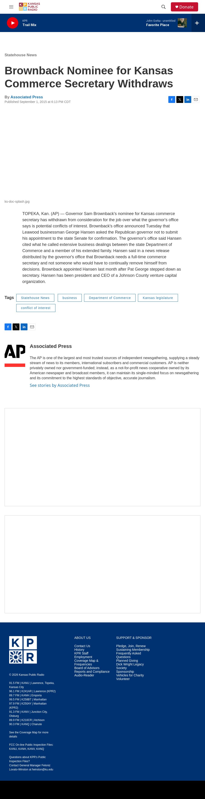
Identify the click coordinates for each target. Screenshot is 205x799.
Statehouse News (21, 55)
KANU (13, 749)
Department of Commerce (110, 298)
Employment (83, 657)
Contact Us (82, 646)
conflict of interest (36, 308)
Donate (186, 7)
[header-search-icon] (163, 7)
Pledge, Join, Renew (130, 646)
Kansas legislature (158, 298)
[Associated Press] (15, 353)
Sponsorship (125, 671)
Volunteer (123, 679)
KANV (31, 749)
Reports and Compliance (92, 671)
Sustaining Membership (133, 649)
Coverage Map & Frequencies (86, 662)
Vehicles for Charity (130, 675)
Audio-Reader (84, 675)
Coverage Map (28, 732)
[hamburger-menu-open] (11, 6)
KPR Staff (81, 653)
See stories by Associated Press (60, 385)
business (70, 298)
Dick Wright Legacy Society (130, 666)
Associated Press (27, 97)
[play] (12, 23)
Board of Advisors (87, 668)
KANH (22, 749)
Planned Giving (127, 660)
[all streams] (198, 23)
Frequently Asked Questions (128, 655)
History (79, 649)
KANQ (40, 749)
